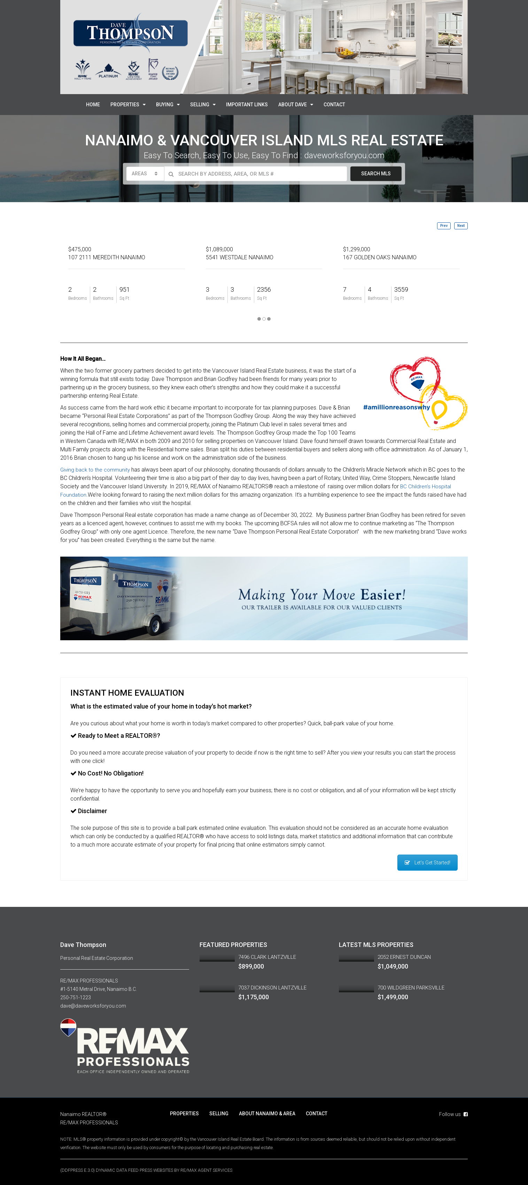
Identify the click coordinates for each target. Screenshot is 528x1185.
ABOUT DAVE (292, 104)
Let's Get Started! (427, 862)
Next (461, 226)
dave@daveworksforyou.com (93, 1006)
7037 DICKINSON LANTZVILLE (272, 988)
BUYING (164, 104)
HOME (93, 104)
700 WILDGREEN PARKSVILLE (411, 988)
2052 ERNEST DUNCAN (404, 957)
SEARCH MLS (376, 173)
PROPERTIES (124, 104)
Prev (444, 226)
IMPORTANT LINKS (247, 104)
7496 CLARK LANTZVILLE (267, 957)
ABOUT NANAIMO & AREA (267, 1113)
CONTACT (334, 104)
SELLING (199, 104)
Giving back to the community (96, 469)
